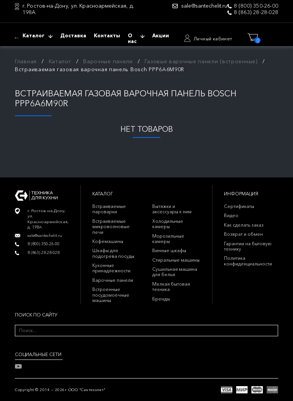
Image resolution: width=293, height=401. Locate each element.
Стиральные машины (176, 260)
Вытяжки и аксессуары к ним (172, 208)
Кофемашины (107, 241)
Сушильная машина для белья (174, 271)
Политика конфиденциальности (248, 260)
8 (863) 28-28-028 (256, 12)
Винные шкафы (169, 250)
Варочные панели (112, 280)
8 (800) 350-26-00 (256, 6)
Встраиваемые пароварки (109, 208)
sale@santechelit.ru (204, 6)
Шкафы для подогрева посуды (113, 253)
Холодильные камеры (167, 223)
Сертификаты (239, 206)
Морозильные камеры (168, 238)
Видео (231, 215)
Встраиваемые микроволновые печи (111, 226)
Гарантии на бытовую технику (248, 246)
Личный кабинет (212, 39)
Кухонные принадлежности (111, 267)
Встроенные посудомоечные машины (110, 294)
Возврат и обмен (243, 234)
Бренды (161, 299)
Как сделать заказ (244, 225)
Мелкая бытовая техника (171, 286)
